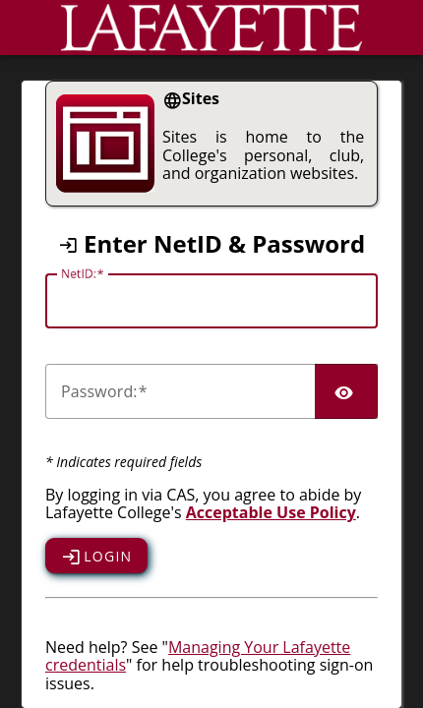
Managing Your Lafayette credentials (197, 656)
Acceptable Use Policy (271, 512)
